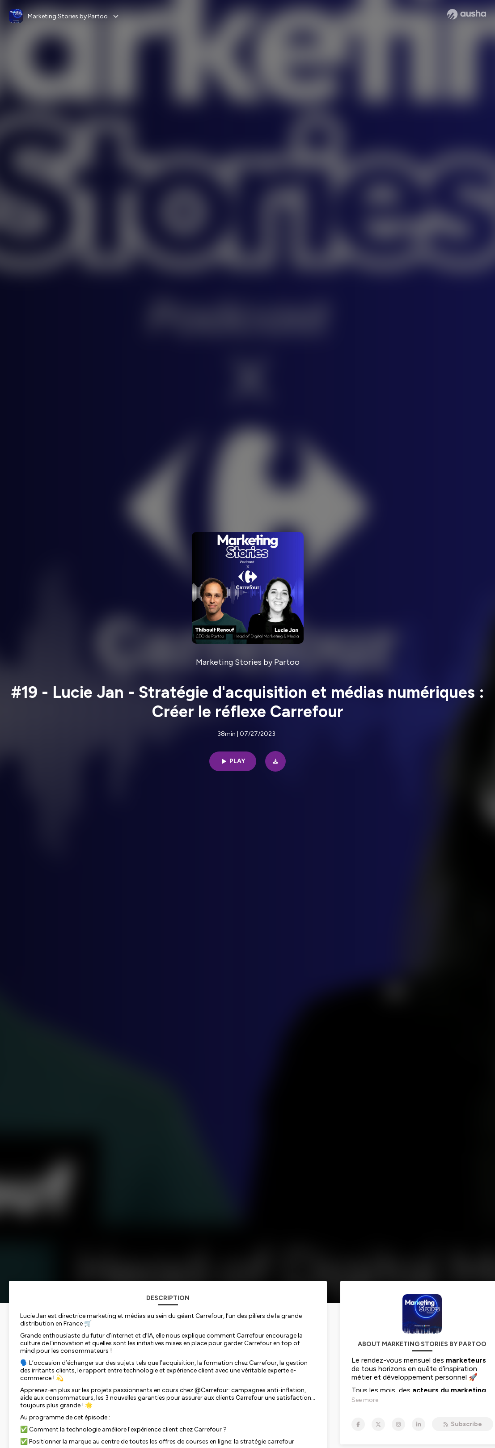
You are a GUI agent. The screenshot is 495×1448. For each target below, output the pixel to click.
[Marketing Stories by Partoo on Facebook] (358, 1424)
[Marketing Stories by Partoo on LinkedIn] (418, 1424)
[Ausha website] (466, 14)
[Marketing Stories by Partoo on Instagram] (398, 1424)
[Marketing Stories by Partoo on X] (378, 1424)
